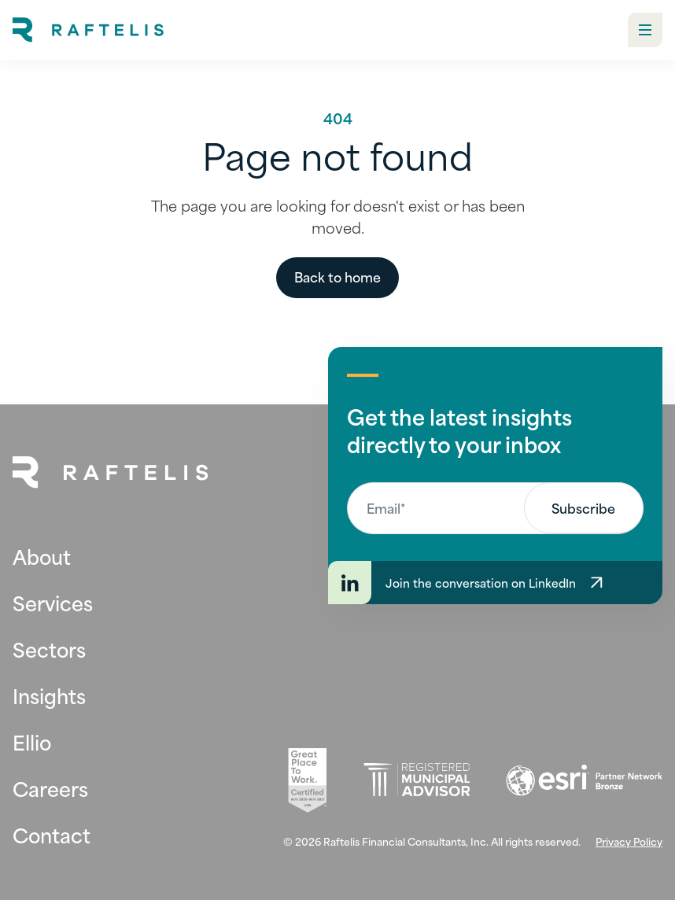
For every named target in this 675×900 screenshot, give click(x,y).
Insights (49, 695)
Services (53, 602)
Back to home (337, 276)
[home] (88, 29)
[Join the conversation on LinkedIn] (495, 582)
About (42, 556)
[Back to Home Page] (111, 472)
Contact (51, 834)
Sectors (49, 648)
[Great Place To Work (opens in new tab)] (307, 780)
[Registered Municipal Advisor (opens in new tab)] (416, 780)
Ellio (32, 741)
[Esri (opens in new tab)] (584, 780)
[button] (645, 30)
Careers (50, 788)
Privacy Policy (629, 841)
